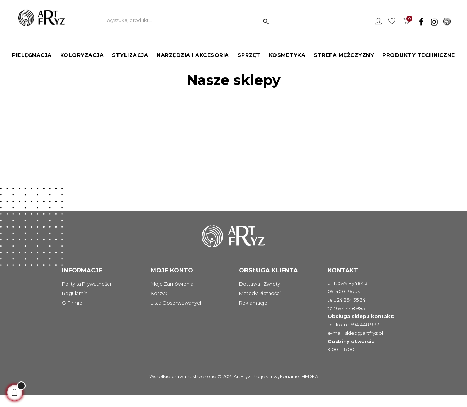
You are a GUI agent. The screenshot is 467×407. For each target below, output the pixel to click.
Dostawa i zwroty (259, 296)
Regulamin (75, 305)
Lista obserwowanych (177, 315)
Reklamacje (253, 315)
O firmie (72, 315)
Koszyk (159, 305)
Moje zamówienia (172, 296)
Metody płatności (260, 305)
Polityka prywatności (86, 296)
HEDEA (309, 388)
